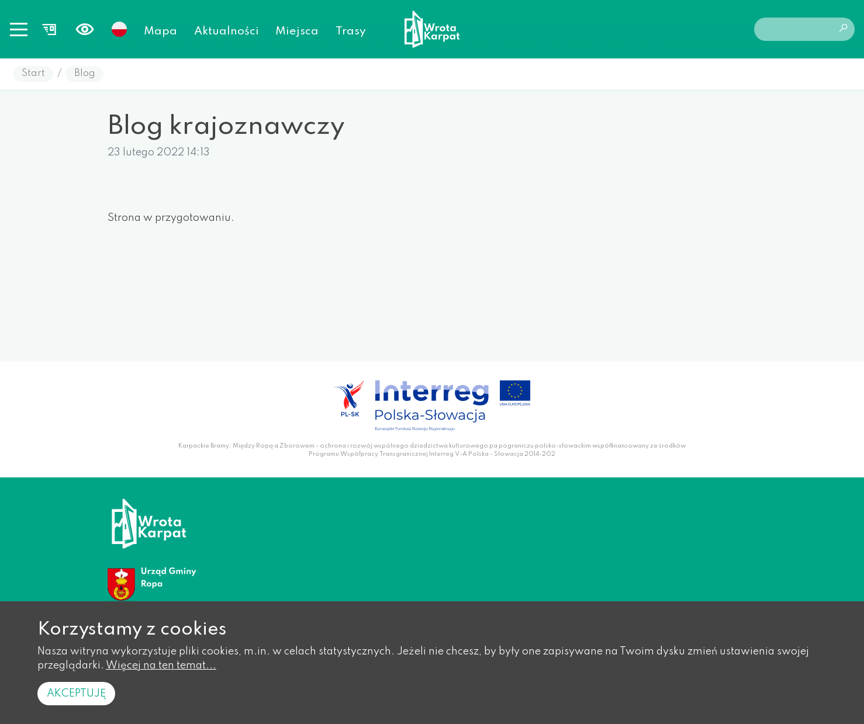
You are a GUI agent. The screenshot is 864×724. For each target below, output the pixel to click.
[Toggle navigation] (18, 29)
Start (33, 73)
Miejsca (297, 31)
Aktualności (226, 31)
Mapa (160, 31)
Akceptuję (76, 693)
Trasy (351, 31)
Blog (84, 73)
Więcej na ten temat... (161, 665)
